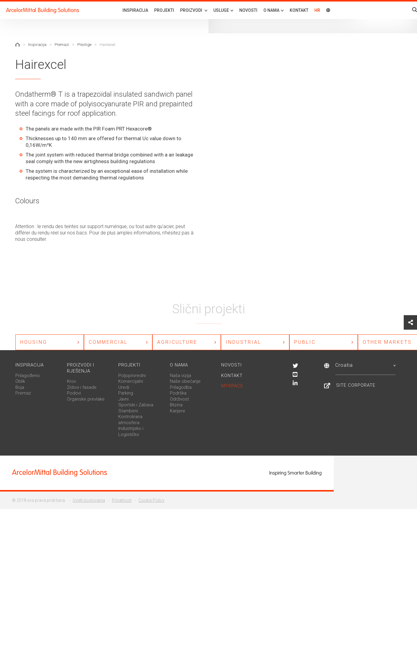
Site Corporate (355, 385)
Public (305, 342)
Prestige (84, 44)
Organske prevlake (86, 399)
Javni (123, 399)
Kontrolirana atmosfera (130, 420)
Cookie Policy (151, 500)
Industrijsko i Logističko (130, 431)
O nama (179, 365)
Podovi (74, 393)
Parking (125, 393)
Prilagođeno (27, 376)
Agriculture (177, 342)
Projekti (164, 10)
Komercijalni (130, 381)
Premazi (62, 44)
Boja (19, 387)
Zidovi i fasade (82, 387)
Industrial (243, 342)
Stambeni (128, 411)
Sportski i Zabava (135, 405)
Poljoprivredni (132, 376)
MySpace (232, 386)
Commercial (108, 342)
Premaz (23, 393)
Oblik (20, 381)
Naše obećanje (185, 381)
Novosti (248, 10)
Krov (71, 381)
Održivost (179, 399)
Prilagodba (181, 387)
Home (17, 44)
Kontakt (299, 10)
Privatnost (122, 500)
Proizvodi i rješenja (80, 368)
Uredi (123, 387)
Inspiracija (135, 10)
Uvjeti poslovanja (89, 500)
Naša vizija (180, 376)
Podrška (178, 393)
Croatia (365, 365)
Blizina (176, 405)
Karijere (177, 411)
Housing (33, 342)
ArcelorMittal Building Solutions (42, 10)
